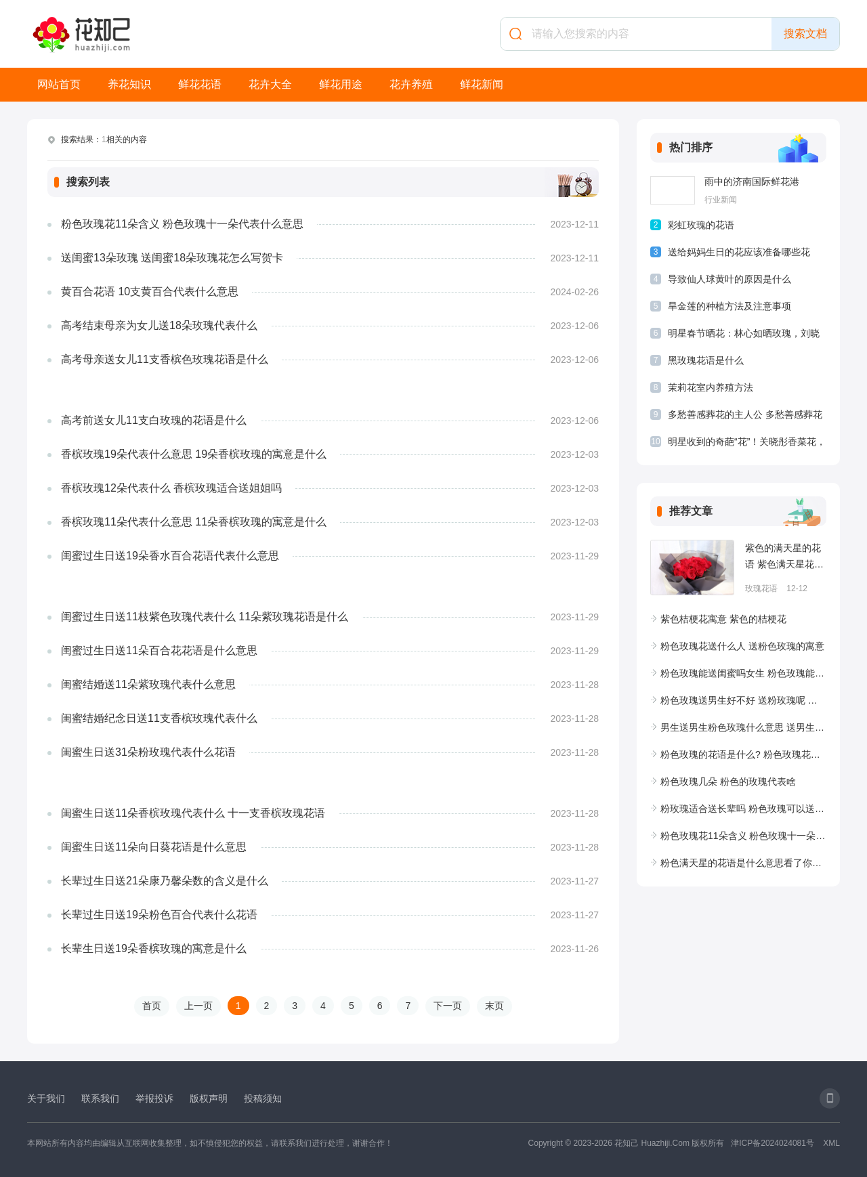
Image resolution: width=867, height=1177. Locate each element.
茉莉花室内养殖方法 (710, 387)
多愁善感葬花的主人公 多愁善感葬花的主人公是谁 (745, 417)
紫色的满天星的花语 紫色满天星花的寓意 (784, 557)
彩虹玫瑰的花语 (701, 224)
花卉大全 (270, 84)
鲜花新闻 (481, 84)
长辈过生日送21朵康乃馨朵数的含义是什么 (164, 880)
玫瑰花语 (761, 588)
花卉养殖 (411, 84)
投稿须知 (263, 1098)
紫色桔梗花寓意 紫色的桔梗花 (723, 619)
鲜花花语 (199, 84)
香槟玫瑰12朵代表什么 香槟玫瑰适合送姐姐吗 (171, 488)
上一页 (198, 1005)
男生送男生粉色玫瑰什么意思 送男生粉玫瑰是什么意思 (743, 727)
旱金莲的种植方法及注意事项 (729, 306)
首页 (151, 1005)
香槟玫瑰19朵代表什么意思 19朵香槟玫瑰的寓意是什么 (193, 454)
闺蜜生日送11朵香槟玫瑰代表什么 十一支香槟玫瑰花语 (193, 813)
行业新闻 (720, 200)
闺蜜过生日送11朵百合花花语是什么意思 (159, 650)
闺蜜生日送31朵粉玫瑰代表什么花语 (148, 752)
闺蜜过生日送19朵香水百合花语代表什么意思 (170, 555)
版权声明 (209, 1098)
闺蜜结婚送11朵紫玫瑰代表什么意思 (148, 684)
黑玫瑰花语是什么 (706, 360)
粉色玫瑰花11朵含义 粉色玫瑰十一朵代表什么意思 (182, 224)
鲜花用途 (340, 84)
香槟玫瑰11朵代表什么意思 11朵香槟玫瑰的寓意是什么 (193, 522)
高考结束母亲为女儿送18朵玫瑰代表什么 (159, 325)
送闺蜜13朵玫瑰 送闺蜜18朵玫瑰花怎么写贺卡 (172, 257)
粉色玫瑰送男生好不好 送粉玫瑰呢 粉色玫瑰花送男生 (743, 700)
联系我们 (100, 1098)
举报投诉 (154, 1098)
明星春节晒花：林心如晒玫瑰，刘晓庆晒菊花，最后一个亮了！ (744, 335)
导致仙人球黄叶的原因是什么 (729, 279)
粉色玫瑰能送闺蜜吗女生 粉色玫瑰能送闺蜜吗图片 (743, 673)
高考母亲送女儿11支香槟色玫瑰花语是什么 (164, 359)
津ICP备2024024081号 (772, 1143)
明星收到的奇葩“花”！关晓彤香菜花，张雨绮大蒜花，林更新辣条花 (747, 444)
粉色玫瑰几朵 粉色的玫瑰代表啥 (728, 781)
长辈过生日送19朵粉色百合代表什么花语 (159, 914)
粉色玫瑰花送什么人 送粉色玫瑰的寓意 (742, 646)
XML (831, 1143)
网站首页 (59, 84)
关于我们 (46, 1098)
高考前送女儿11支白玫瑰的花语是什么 (154, 420)
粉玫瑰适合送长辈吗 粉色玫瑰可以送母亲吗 (743, 808)
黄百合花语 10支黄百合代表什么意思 (149, 291)
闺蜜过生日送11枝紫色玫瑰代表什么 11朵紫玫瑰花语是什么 (204, 616)
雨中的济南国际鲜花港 (751, 181)
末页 (494, 1005)
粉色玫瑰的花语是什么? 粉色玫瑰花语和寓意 (743, 754)
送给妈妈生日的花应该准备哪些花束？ (739, 254)
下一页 (448, 1005)
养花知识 (129, 84)
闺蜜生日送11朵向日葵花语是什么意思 (154, 847)
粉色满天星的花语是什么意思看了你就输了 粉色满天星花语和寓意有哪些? (743, 862)
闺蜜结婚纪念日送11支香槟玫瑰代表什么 (159, 718)
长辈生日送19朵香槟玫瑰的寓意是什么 (154, 948)
